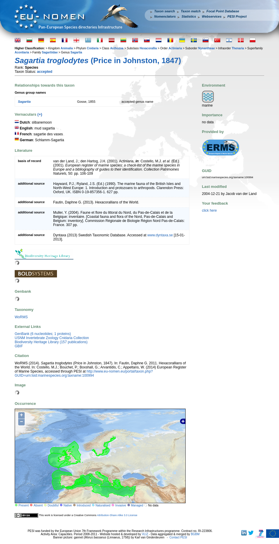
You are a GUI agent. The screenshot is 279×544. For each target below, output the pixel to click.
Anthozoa (117, 48)
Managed (137, 505)
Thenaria (238, 48)
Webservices (211, 16)
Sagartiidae (50, 52)
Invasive (120, 505)
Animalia (66, 48)
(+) (39, 114)
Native (67, 505)
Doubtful (53, 505)
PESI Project (236, 16)
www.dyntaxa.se (160, 235)
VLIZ (145, 534)
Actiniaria (175, 48)
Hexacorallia (148, 48)
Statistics (188, 16)
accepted (44, 72)
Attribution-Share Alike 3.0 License (117, 515)
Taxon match (191, 11)
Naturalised (102, 505)
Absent (38, 505)
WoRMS (21, 317)
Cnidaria (93, 48)
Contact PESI (178, 537)
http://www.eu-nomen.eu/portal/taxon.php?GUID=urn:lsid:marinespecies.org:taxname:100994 (84, 373)
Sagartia (76, 52)
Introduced (83, 505)
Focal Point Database (222, 11)
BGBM (195, 534)
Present (23, 505)
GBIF (19, 346)
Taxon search (164, 11)
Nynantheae (206, 48)
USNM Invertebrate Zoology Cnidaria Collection (52, 338)
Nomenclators (165, 16)
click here (209, 210)
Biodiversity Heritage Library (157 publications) (51, 342)
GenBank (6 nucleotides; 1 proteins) (43, 334)
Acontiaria (22, 52)
